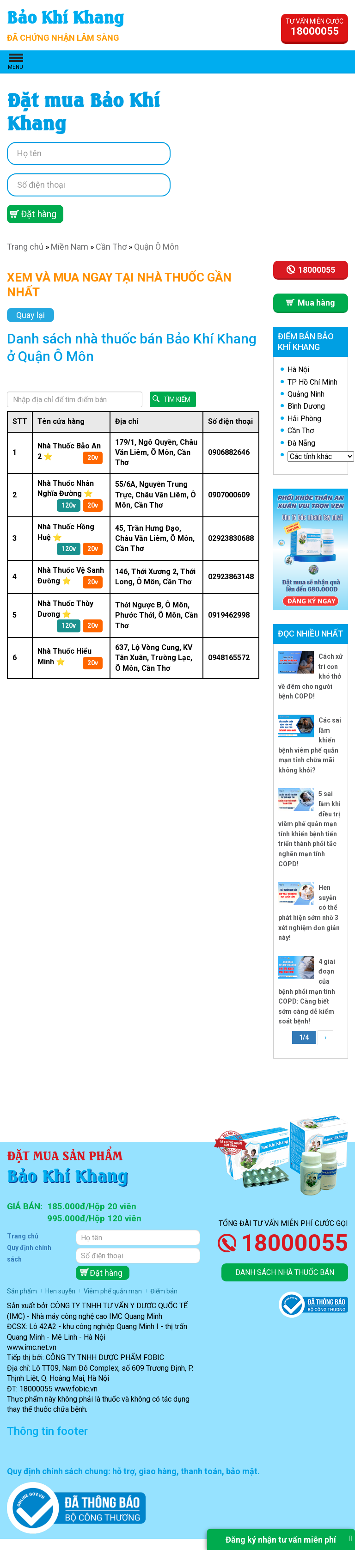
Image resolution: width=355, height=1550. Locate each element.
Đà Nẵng (301, 443)
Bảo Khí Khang (65, 16)
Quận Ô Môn (156, 246)
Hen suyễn (60, 1291)
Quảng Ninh (306, 394)
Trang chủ (25, 246)
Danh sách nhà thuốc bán (284, 1272)
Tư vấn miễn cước (314, 27)
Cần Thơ (111, 246)
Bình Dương (306, 406)
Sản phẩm (22, 1291)
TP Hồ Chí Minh (312, 382)
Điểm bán (164, 1291)
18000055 (294, 1243)
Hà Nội (298, 369)
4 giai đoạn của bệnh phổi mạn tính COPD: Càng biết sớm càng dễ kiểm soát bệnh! (306, 991)
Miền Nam (69, 246)
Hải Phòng (304, 418)
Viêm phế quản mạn (113, 1291)
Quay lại (30, 315)
